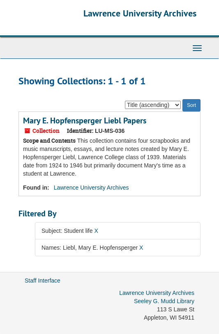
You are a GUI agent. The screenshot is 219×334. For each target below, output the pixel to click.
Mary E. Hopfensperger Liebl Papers (84, 120)
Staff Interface (42, 280)
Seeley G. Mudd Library (164, 301)
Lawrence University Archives (139, 13)
